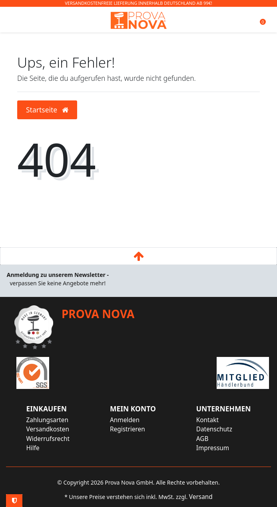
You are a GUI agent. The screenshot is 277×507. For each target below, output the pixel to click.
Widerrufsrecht (48, 439)
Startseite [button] (47, 109)
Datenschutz (214, 429)
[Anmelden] (133, 420)
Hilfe (32, 448)
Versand (201, 497)
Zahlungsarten (47, 420)
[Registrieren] (133, 429)
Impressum (212, 448)
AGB (202, 439)
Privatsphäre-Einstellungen (14, 500)
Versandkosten (47, 429)
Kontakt (207, 420)
